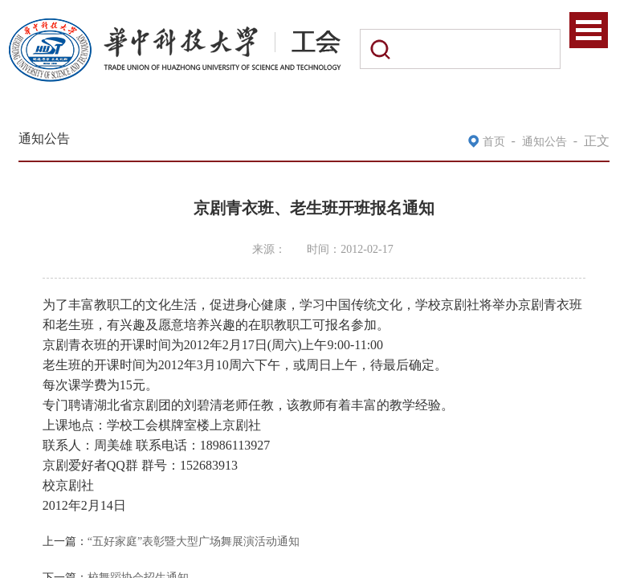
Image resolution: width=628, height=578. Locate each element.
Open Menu (588, 30)
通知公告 (544, 142)
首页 (494, 142)
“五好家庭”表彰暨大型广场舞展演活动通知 (194, 541)
